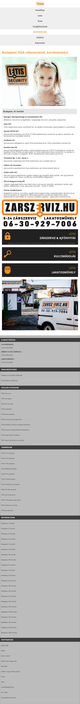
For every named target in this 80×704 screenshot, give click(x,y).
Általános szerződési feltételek (11, 375)
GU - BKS (4, 692)
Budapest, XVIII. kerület (9, 612)
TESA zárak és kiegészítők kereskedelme (15, 430)
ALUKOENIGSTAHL (7, 687)
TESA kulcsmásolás (7, 414)
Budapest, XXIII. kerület (9, 633)
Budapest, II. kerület (8, 528)
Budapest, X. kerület (8, 570)
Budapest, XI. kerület (8, 575)
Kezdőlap (40, 10)
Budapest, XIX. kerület (8, 617)
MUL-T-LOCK (5, 656)
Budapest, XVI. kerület (8, 601)
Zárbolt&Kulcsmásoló (8, 698)
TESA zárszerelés (7, 404)
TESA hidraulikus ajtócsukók (10, 500)
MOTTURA (4, 645)
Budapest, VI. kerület (8, 549)
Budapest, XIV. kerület (8, 591)
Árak (40, 21)
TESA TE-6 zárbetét (7, 458)
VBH (2, 682)
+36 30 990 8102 (7, 355)
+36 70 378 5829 (7, 362)
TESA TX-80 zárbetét (8, 479)
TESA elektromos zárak (9, 505)
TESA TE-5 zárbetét (7, 453)
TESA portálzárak (7, 510)
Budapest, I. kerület (7, 523)
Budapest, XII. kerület (8, 581)
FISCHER (4, 666)
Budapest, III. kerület (8, 534)
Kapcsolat (40, 43)
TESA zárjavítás (6, 409)
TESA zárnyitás (6, 399)
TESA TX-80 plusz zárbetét (10, 484)
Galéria (40, 37)
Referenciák (40, 32)
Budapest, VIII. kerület (8, 560)
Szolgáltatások (40, 26)
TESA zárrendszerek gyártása (11, 419)
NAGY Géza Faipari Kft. (9, 661)
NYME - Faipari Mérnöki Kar (10, 672)
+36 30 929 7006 (7, 348)
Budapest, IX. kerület (8, 565)
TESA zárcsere (6, 393)
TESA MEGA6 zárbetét (9, 469)
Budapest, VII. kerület (8, 555)
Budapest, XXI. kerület (8, 622)
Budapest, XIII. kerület (8, 586)
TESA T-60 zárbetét (7, 464)
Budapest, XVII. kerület (9, 607)
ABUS (3, 651)
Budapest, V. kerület (8, 544)
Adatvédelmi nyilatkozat (9, 380)
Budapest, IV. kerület (8, 539)
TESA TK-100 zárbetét (8, 490)
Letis (40, 15)
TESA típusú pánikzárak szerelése (12, 440)
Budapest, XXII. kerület (9, 627)
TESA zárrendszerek (8, 495)
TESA (3, 677)
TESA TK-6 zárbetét (7, 474)
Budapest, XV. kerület (8, 596)
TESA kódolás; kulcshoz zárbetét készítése (15, 425)
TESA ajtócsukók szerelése (10, 435)
